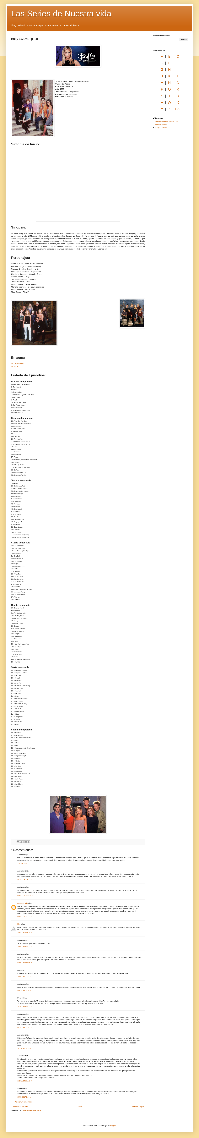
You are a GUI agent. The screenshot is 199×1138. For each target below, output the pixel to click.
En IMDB (15, 366)
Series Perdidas (161, 125)
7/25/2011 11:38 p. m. (25, 977)
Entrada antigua (138, 1107)
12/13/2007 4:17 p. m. (25, 863)
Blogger (113, 1126)
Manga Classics (161, 128)
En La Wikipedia (17, 364)
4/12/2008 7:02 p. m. (24, 880)
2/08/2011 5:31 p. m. (24, 947)
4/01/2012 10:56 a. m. (25, 991)
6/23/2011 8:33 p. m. (24, 963)
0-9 (177, 109)
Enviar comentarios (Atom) (31, 1111)
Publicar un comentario (23, 1102)
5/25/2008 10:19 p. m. (25, 896)
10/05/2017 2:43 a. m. (25, 1097)
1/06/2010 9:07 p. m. (24, 933)
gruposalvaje (22, 903)
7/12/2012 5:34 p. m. (24, 1007)
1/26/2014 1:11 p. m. (24, 1081)
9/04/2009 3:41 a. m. (24, 917)
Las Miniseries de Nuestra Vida (166, 122)
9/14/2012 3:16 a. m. (24, 1028)
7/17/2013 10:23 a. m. (25, 1048)
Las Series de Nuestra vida (61, 13)
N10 (18, 924)
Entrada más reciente (20, 1107)
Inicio (80, 1107)
